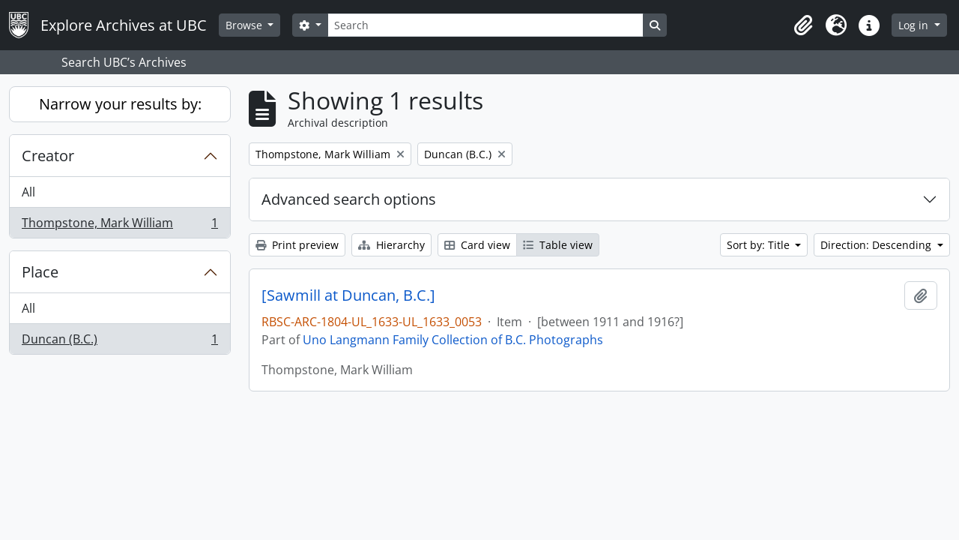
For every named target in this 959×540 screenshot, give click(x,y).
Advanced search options (348, 199)
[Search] (485, 25)
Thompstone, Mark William (119, 226)
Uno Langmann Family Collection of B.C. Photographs (453, 340)
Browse (245, 25)
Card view (477, 245)
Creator (48, 156)
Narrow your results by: (120, 104)
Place (40, 272)
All (28, 192)
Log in (914, 25)
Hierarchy (391, 245)
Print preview (297, 245)
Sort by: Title (760, 245)
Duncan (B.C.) (119, 342)
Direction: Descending (877, 245)
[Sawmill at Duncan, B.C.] (348, 295)
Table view (558, 245)
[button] (803, 25)
